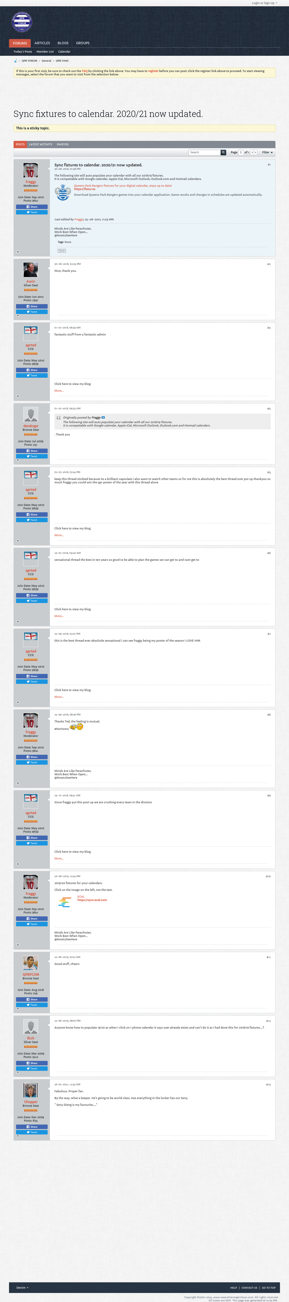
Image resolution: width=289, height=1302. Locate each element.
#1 (269, 164)
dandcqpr (30, 426)
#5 (269, 472)
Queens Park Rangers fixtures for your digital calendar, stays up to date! (123, 185)
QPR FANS (62, 60)
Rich (30, 1038)
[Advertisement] (144, 93)
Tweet (32, 212)
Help (233, 1287)
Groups (82, 43)
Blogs (63, 43)
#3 (269, 327)
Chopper (30, 1102)
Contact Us (249, 1287)
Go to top (268, 1287)
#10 (268, 876)
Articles (42, 43)
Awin (30, 281)
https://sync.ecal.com (92, 900)
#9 (269, 795)
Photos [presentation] (63, 144)
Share (31, 207)
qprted (31, 345)
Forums (20, 43)
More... (59, 390)
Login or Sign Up (264, 3)
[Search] (207, 152)
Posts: (27, 200)
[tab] (20, 144)
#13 (268, 1084)
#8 (269, 714)
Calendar (64, 51)
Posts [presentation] (20, 144)
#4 (269, 408)
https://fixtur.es (84, 189)
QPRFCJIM (31, 975)
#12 (268, 1021)
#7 (269, 634)
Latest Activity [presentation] (40, 144)
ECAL (81, 896)
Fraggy (31, 182)
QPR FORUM (29, 60)
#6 (269, 553)
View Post (103, 417)
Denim (22, 1287)
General (46, 60)
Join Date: (24, 197)
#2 (269, 264)
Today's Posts (23, 51)
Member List (45, 51)
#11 (269, 957)
